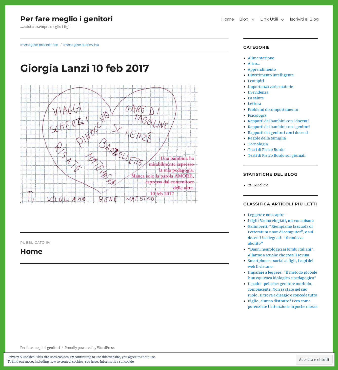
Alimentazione (261, 58)
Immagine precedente (39, 45)
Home (227, 19)
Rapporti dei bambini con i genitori (279, 127)
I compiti (256, 81)
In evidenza (258, 92)
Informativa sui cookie (117, 361)
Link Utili (269, 19)
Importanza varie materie (270, 86)
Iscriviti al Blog (304, 19)
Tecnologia (258, 144)
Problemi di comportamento (273, 109)
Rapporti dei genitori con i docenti (278, 132)
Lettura (254, 103)
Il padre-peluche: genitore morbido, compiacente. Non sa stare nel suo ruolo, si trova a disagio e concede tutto (282, 289)
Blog (244, 19)
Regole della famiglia (267, 138)
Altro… (254, 63)
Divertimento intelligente (271, 75)
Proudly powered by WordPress (90, 348)
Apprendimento (262, 69)
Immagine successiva (81, 45)
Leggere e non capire (266, 215)
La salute (256, 98)
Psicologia (257, 115)
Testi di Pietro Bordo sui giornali (277, 155)
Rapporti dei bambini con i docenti (278, 121)
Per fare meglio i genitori (66, 18)
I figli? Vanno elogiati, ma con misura (281, 220)
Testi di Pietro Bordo (266, 149)
